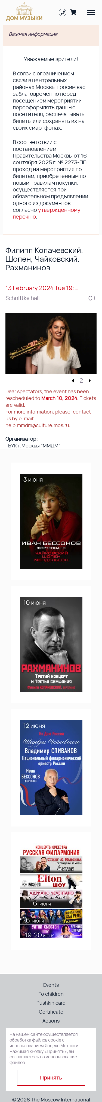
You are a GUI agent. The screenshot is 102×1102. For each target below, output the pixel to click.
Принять (51, 1078)
